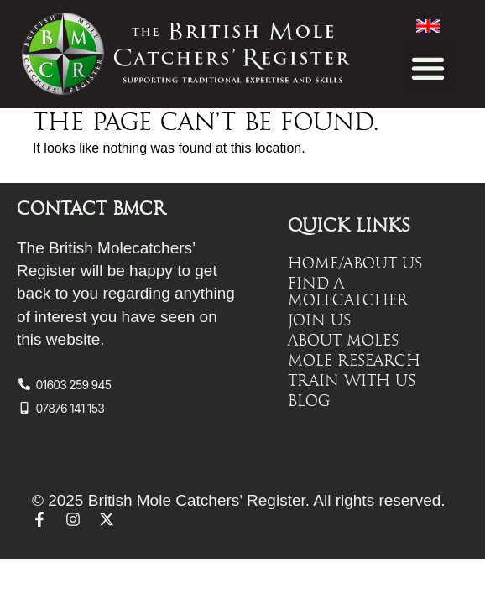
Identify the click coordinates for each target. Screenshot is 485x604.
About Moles (343, 340)
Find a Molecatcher (348, 292)
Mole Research (354, 360)
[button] (428, 68)
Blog (309, 401)
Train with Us (351, 381)
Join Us (319, 320)
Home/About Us (355, 263)
